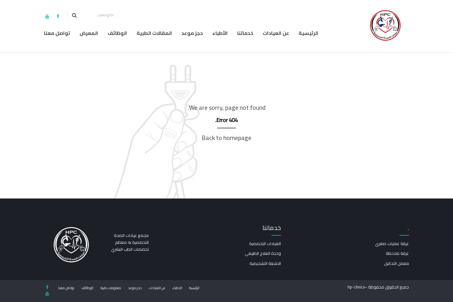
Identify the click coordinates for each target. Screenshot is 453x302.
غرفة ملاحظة (397, 253)
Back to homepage (226, 138)
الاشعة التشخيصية (265, 263)
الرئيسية (308, 33)
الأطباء (220, 33)
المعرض (89, 33)
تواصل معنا (57, 33)
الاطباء (177, 288)
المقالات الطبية (154, 33)
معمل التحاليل (396, 263)
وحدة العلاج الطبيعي (263, 253)
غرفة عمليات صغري (392, 243)
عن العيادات (276, 33)
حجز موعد (192, 33)
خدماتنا (245, 33)
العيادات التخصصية (265, 243)
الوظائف (117, 33)
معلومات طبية (110, 288)
